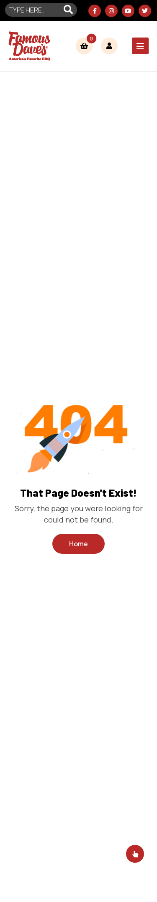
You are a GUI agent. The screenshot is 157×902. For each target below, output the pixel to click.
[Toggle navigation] (140, 46)
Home (78, 543)
